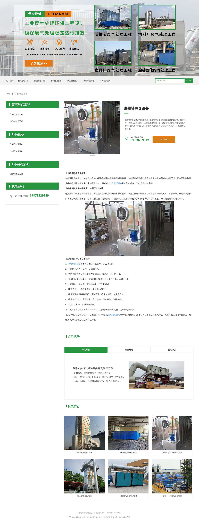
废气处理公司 (114, 315)
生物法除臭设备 (75, 264)
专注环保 (86, 350)
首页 (8, 94)
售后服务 (172, 350)
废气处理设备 (116, 183)
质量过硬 (129, 350)
